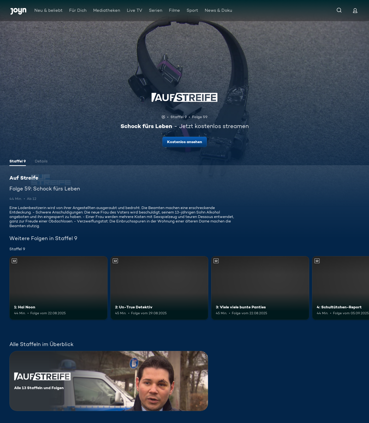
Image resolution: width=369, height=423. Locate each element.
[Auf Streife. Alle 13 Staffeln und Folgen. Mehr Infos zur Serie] (108, 381)
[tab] (17, 161)
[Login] (355, 10)
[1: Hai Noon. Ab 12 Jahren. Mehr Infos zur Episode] (58, 288)
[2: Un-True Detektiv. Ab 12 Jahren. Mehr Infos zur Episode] (159, 288)
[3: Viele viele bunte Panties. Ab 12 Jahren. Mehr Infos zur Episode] (260, 288)
